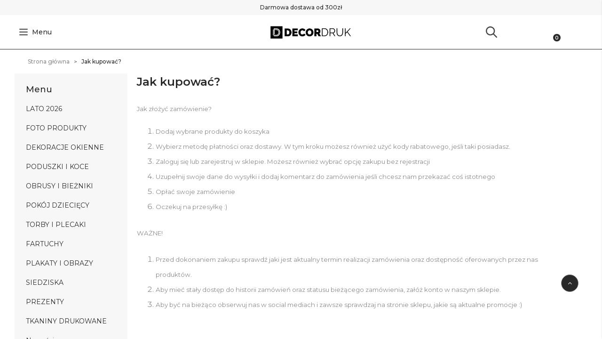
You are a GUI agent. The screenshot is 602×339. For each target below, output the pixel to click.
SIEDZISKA (44, 282)
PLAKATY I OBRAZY (59, 263)
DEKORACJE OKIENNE (65, 147)
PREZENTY (45, 302)
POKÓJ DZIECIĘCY (57, 205)
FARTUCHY (44, 244)
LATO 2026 (44, 109)
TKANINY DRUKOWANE (66, 321)
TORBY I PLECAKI (56, 224)
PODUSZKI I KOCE (57, 166)
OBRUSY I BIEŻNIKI (59, 186)
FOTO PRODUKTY (56, 128)
